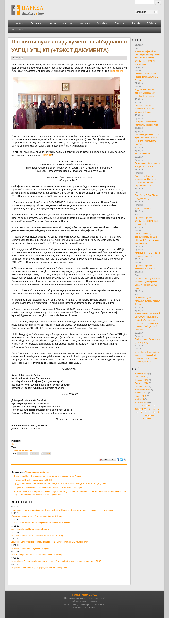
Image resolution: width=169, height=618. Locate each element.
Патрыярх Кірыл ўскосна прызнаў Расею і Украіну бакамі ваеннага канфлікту (49, 487)
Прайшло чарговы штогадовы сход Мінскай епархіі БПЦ (37, 535)
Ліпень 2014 (140, 396)
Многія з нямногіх (143, 208)
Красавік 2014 (141, 402)
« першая (146, 405)
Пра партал (36, 23)
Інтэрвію (136, 23)
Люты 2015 (140, 377)
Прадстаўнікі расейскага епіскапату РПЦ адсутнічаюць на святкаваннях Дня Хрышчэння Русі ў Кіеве (60, 484)
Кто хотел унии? (142, 154)
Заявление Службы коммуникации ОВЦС (33, 480)
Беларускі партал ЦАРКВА (84, 595)
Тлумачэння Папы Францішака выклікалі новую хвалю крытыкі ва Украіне (47, 476)
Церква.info (117, 71)
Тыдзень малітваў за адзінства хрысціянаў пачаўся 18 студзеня (40, 523)
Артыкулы (67, 23)
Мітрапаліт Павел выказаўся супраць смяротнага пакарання (39, 567)
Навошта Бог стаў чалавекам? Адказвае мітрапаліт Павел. (145, 109)
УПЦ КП (22, 454)
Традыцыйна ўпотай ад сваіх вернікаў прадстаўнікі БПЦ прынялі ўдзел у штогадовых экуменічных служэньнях (62, 510)
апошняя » (147, 418)
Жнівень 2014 (141, 393)
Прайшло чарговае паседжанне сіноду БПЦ (31, 548)
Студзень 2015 (142, 380)
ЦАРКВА (47, 155)
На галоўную (17, 23)
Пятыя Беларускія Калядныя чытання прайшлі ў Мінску (36, 555)
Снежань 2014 (141, 383)
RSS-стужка (17, 29)
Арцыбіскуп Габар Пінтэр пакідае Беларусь (31, 529)
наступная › (150, 415)
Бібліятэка (152, 23)
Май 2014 (139, 399)
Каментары (84, 23)
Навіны (52, 23)
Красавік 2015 (141, 374)
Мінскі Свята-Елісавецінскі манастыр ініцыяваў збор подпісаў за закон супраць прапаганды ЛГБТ (56, 561)
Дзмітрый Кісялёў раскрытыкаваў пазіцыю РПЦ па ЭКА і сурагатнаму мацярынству (49, 542)
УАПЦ (34, 454)
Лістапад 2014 (141, 386)
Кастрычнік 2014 (142, 390)
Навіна (14, 444)
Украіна (46, 454)
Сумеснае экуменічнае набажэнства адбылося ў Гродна (37, 516)
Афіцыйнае (102, 23)
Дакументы (120, 23)
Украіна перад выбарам (22, 450)
